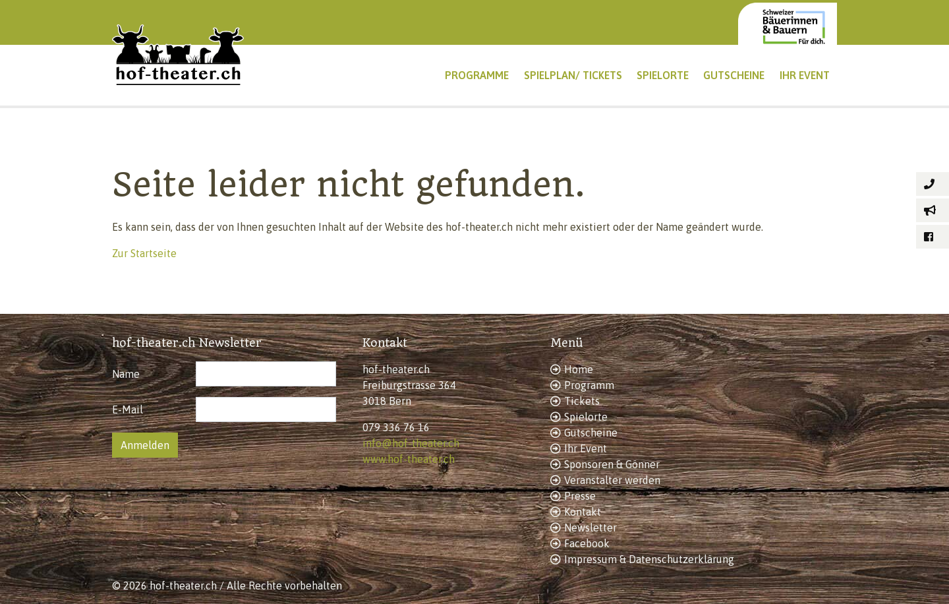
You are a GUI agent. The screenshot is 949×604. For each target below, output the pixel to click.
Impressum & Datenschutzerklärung (649, 559)
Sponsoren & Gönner (612, 464)
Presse (580, 496)
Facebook (587, 543)
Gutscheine (591, 432)
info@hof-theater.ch (410, 443)
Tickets (582, 401)
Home (578, 369)
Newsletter (590, 527)
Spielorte (586, 417)
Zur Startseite (144, 253)
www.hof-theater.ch (408, 459)
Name (126, 374)
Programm (589, 385)
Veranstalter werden (612, 480)
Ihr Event (585, 448)
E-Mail (127, 409)
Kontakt (582, 512)
